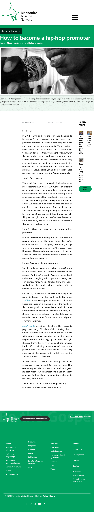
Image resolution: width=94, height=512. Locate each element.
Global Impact (56, 451)
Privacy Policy (42, 496)
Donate (76, 461)
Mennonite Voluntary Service (13, 462)
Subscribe (77, 472)
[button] (85, 189)
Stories (76, 466)
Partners (54, 462)
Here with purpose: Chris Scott (89, 141)
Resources (32, 442)
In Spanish (32, 446)
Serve (8, 444)
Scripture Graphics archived (35, 462)
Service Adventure (13, 467)
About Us (54, 444)
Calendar (31, 450)
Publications (33, 457)
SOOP (8, 471)
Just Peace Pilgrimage (10, 455)
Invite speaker (78, 476)
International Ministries (11, 449)
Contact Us (55, 448)
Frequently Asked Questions (58, 456)
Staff (52, 466)
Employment (78, 455)
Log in (52, 496)
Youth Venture (12, 475)
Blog (9, 43)
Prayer (31, 453)
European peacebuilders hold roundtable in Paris (81, 145)
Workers (54, 469)
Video (30, 468)
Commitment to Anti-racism (79, 480)
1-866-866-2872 (76, 417)
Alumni (76, 444)
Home (2, 43)
